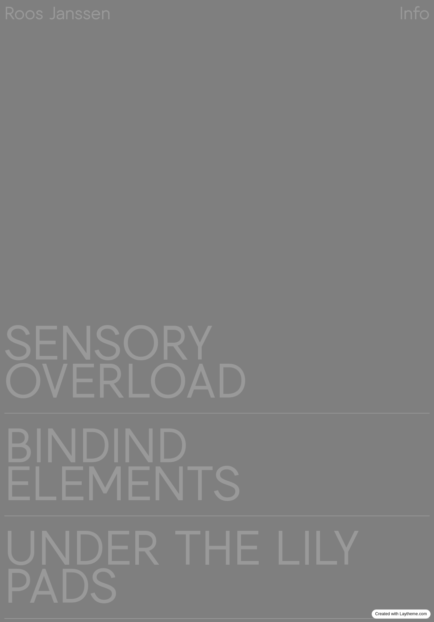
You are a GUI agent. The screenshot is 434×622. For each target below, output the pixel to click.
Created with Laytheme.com (401, 613)
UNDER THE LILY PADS (182, 567)
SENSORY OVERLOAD (125, 362)
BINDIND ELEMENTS (122, 464)
